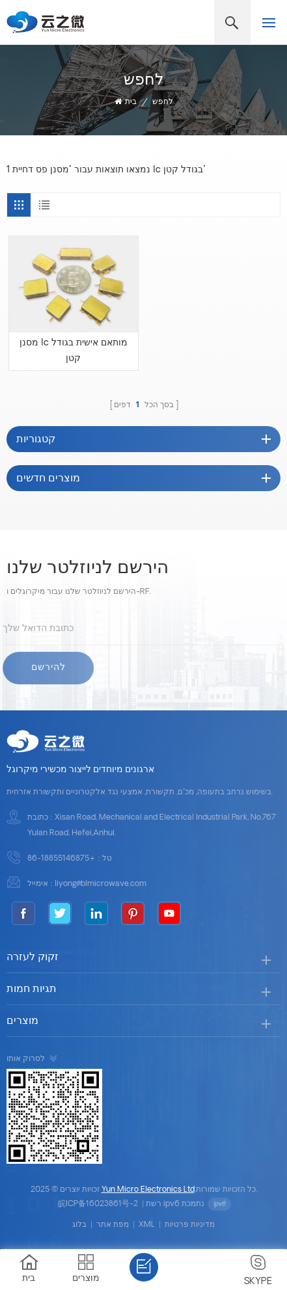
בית (126, 102)
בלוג (79, 1225)
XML (147, 1225)
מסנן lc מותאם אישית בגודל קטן (74, 351)
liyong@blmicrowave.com (100, 884)
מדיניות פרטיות (190, 1225)
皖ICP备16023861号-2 (98, 1204)
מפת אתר (112, 1225)
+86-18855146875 (61, 859)
